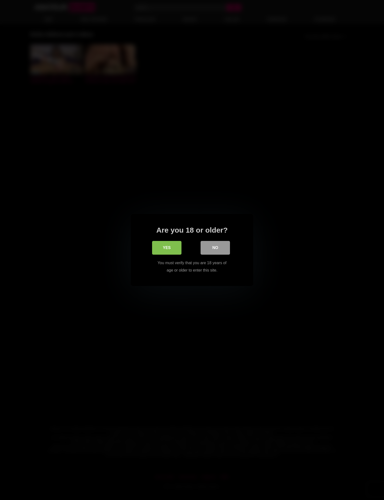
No (215, 248)
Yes (167, 248)
